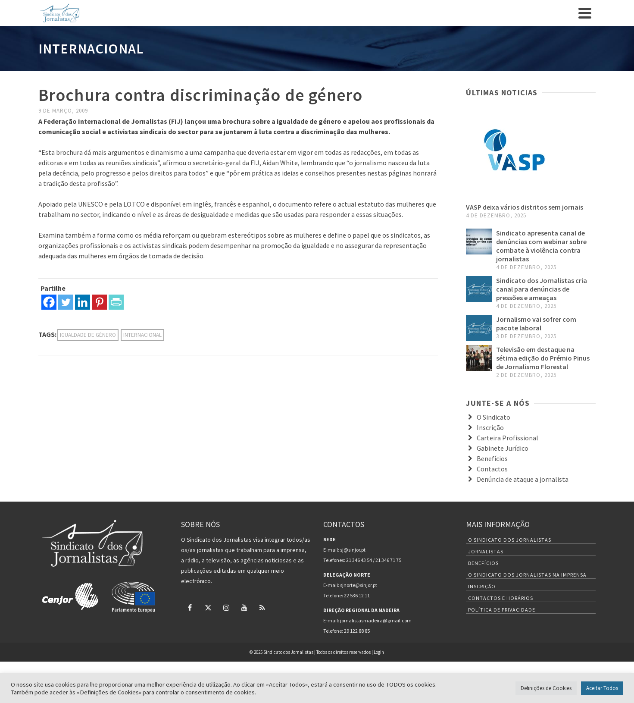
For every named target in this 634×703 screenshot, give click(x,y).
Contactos (492, 468)
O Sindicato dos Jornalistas (509, 540)
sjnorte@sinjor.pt (358, 585)
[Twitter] (65, 302)
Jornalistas (485, 551)
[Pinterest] (99, 302)
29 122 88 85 (357, 631)
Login (379, 652)
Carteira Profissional (507, 437)
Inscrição (490, 427)
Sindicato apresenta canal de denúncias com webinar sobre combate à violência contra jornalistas (541, 246)
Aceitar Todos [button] (602, 688)
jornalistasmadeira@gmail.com (376, 620)
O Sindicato (493, 417)
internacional (142, 335)
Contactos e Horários (500, 598)
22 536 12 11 (357, 595)
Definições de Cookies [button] (546, 688)
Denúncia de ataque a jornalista (522, 479)
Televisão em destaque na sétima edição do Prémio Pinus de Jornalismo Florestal (543, 358)
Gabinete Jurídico (502, 448)
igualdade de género (88, 335)
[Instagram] (226, 607)
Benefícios (492, 458)
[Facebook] (48, 302)
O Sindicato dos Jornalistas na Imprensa (527, 574)
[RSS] (262, 607)
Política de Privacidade (501, 609)
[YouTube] (244, 607)
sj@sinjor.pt (352, 549)
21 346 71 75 (388, 560)
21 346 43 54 (359, 560)
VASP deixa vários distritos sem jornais (524, 207)
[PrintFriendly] (116, 302)
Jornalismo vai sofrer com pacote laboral (536, 323)
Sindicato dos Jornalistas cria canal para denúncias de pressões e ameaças (541, 289)
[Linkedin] (82, 302)
